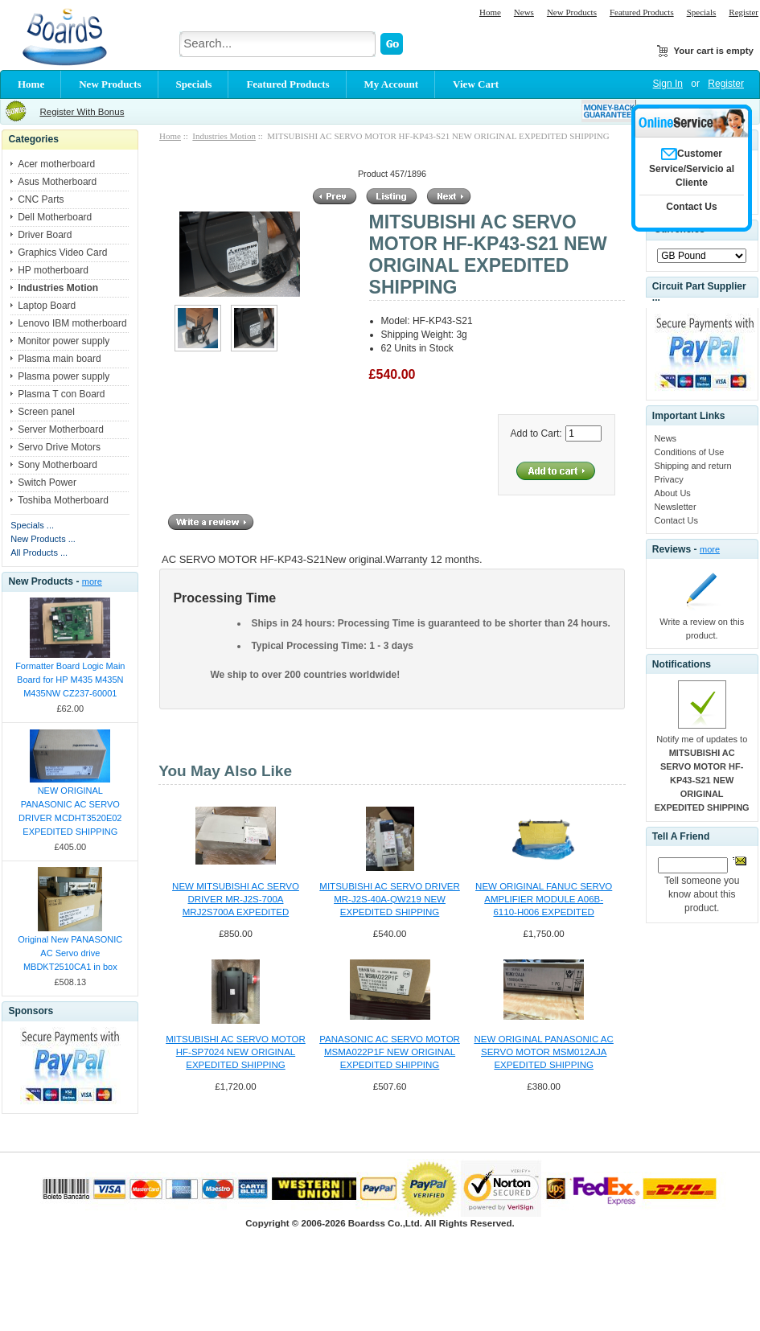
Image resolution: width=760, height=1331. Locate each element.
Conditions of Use (690, 452)
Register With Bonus (81, 112)
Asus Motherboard (57, 181)
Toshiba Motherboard (63, 500)
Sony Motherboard (57, 464)
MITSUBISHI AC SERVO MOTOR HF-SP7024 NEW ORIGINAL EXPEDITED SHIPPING (236, 1052)
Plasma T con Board (61, 394)
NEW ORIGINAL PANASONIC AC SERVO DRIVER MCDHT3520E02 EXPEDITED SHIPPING (69, 811)
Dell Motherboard (55, 217)
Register (743, 12)
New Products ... (43, 539)
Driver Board (45, 234)
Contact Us (676, 520)
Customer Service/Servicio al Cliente (691, 168)
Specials (702, 12)
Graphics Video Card (62, 252)
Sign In (668, 83)
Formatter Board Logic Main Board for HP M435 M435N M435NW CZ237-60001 (70, 679)
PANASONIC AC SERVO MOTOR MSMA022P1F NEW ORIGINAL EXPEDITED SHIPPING (389, 1052)
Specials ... (32, 525)
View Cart (476, 84)
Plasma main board (59, 358)
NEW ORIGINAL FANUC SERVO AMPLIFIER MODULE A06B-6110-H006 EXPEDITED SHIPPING (543, 899)
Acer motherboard (56, 164)
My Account (391, 84)
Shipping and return (693, 465)
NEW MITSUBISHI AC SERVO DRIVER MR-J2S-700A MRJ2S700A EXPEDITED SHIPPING (235, 899)
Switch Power (47, 482)
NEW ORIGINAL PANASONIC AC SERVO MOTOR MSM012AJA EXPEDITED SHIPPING (543, 1052)
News (524, 12)
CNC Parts (41, 199)
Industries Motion (224, 136)
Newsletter (675, 506)
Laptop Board (47, 305)
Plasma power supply (63, 376)
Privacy (669, 479)
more (92, 581)
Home (490, 12)
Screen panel (46, 411)
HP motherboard (53, 270)
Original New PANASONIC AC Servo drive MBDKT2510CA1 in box (70, 953)
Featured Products (642, 12)
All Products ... (39, 552)
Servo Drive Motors (59, 447)
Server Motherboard (61, 429)
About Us (673, 493)
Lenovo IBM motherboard (72, 323)
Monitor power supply (63, 341)
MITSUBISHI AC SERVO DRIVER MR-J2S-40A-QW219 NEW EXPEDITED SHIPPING (389, 899)
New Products (572, 12)
